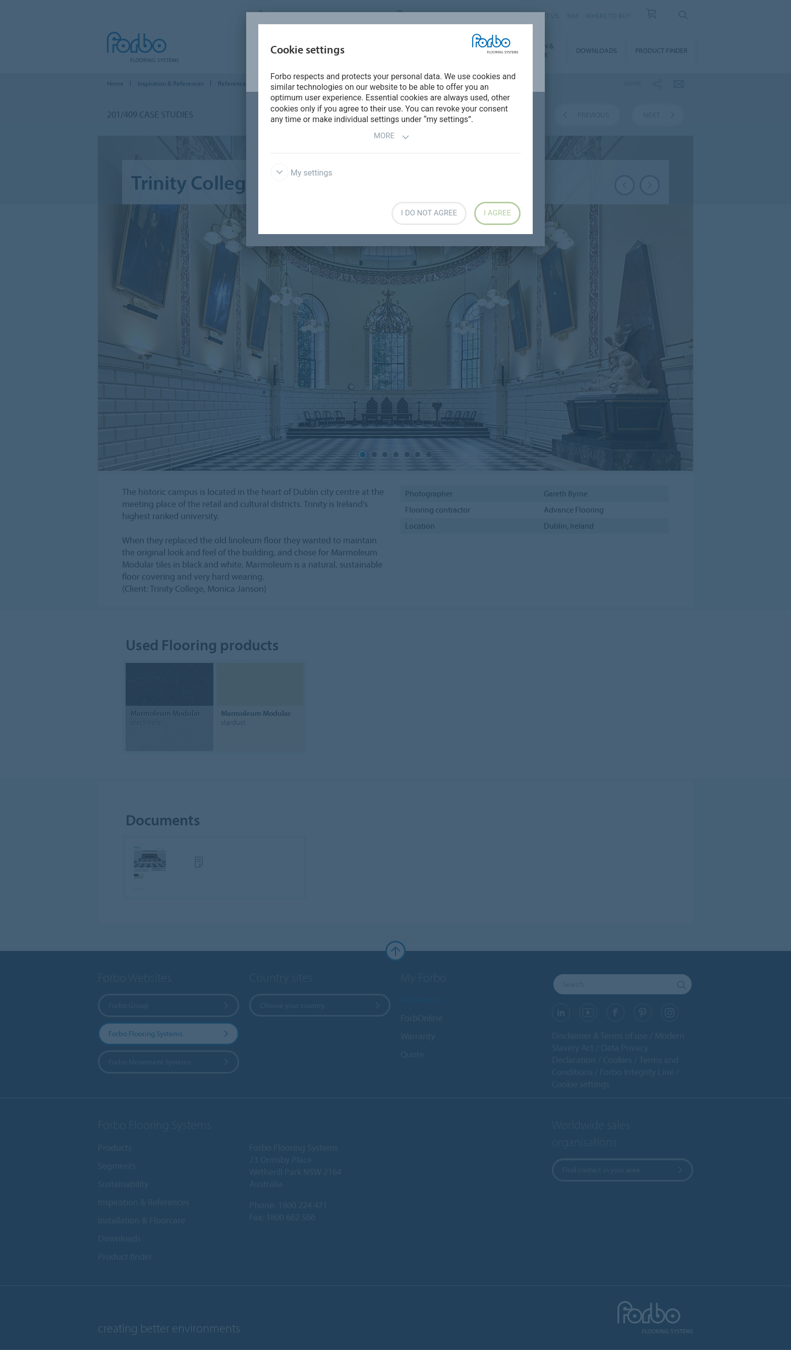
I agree (497, 212)
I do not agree (429, 212)
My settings (301, 173)
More (392, 137)
